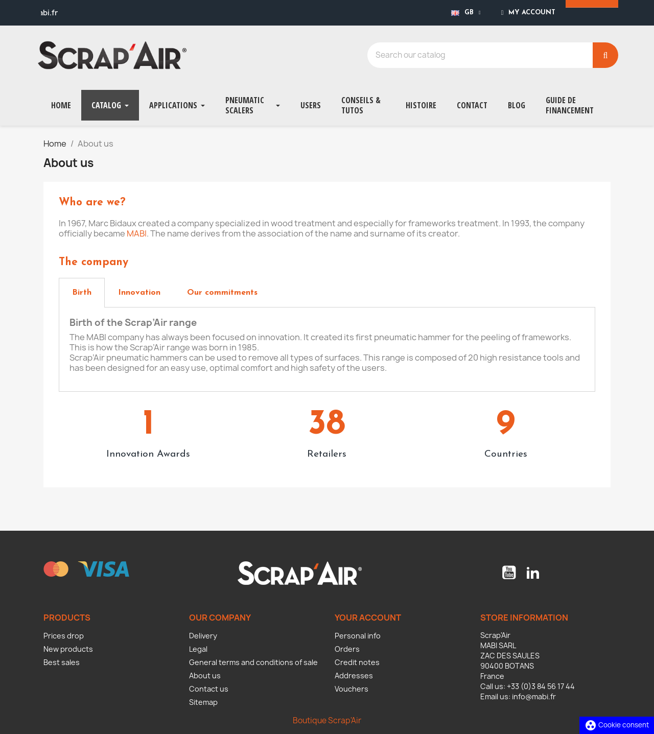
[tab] (82, 292)
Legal (198, 649)
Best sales (61, 662)
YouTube (509, 572)
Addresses (354, 675)
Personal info (358, 636)
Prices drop (63, 636)
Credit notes (357, 662)
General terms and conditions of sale (253, 662)
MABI (137, 233)
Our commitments (222, 293)
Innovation (139, 293)
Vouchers (351, 689)
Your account (368, 617)
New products (68, 649)
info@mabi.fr (534, 696)
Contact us (208, 689)
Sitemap (203, 702)
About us (205, 675)
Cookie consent (617, 724)
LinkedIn (533, 572)
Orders (347, 649)
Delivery (203, 636)
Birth (81, 293)
